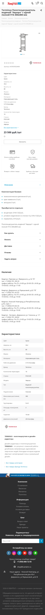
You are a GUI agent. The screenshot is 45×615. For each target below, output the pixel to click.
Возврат (22, 512)
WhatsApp (35, 553)
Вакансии (22, 488)
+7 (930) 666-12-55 (24, 561)
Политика (22, 494)
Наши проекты (22, 527)
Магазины (22, 491)
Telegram (19, 553)
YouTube (25, 553)
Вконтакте (9, 553)
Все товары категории (14, 463)
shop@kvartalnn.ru (24, 567)
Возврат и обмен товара (11, 171)
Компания (22, 481)
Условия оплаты (22, 506)
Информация (22, 499)
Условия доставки (23, 509)
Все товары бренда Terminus (16, 467)
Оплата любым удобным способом (11, 158)
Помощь (22, 503)
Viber (30, 553)
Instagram (14, 553)
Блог (23, 517)
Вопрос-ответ (22, 521)
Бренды (22, 524)
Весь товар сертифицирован (32, 158)
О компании (22, 485)
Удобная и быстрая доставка (32, 172)
